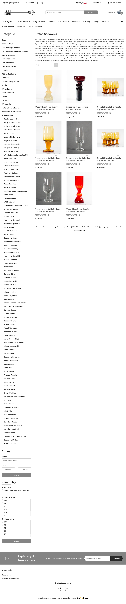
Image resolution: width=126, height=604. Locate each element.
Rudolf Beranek (10, 328)
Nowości (76, 22)
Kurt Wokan (9, 400)
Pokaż (16, 541)
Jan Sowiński (9, 299)
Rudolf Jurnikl (9, 314)
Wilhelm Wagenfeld (12, 180)
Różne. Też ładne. (9, 74)
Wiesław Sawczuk (11, 166)
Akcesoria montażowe (11, 111)
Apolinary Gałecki (11, 173)
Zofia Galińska (9, 350)
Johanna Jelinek (10, 332)
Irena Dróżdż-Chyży (12, 339)
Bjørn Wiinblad (10, 393)
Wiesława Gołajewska (13, 425)
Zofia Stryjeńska (10, 296)
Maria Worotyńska (11, 252)
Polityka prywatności (10, 578)
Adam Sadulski (10, 184)
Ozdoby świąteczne (10, 81)
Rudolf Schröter (10, 317)
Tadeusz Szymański (12, 223)
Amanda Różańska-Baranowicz (16, 205)
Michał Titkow (9, 285)
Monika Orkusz (10, 415)
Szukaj (16, 475)
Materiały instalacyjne (11, 108)
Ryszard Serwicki (11, 151)
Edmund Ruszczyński (12, 242)
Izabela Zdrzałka (11, 277)
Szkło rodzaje (8, 44)
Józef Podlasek (10, 159)
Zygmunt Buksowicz (12, 270)
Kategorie (8, 22)
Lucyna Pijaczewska (12, 144)
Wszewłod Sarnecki (12, 130)
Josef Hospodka (10, 245)
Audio (4, 85)
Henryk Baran (9, 433)
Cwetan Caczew (10, 310)
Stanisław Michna (11, 440)
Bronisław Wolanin (11, 216)
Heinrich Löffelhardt (12, 177)
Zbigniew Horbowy (11, 148)
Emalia (5, 70)
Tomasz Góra (9, 274)
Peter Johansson (11, 263)
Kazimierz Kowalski (12, 256)
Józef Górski (9, 133)
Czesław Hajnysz (10, 321)
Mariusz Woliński (10, 259)
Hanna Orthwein (11, 443)
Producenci (24, 22)
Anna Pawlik (9, 371)
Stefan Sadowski (11, 162)
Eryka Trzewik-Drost (12, 126)
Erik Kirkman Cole (11, 169)
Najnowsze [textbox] (40, 65)
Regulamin (6, 575)
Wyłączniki (6, 104)
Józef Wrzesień (10, 187)
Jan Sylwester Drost (12, 119)
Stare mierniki (8, 93)
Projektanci (39, 22)
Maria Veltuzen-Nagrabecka (15, 191)
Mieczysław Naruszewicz (14, 342)
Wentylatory (7, 89)
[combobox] (46, 65)
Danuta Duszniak (11, 213)
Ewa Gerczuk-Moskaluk (13, 306)
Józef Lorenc (9, 234)
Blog (96, 22)
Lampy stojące (8, 63)
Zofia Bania (8, 195)
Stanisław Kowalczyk (12, 357)
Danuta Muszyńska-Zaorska (15, 436)
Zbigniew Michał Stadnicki (15, 397)
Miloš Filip (8, 411)
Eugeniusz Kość (10, 281)
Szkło (52, 22)
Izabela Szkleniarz (11, 407)
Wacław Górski (10, 379)
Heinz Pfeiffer (9, 335)
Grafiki (4, 96)
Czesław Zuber (10, 198)
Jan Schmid (8, 267)
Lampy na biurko (9, 66)
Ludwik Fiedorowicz (12, 137)
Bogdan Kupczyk (11, 141)
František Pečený (11, 249)
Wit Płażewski (9, 202)
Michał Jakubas (10, 292)
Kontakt (106, 22)
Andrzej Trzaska (10, 375)
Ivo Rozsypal (9, 353)
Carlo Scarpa (9, 227)
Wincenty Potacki (11, 209)
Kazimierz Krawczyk (12, 220)
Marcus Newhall (10, 382)
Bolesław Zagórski (11, 429)
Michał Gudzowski (11, 346)
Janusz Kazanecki (11, 360)
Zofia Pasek (8, 368)
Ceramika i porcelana (11, 47)
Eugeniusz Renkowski (12, 288)
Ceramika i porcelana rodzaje (15, 51)
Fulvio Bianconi (10, 404)
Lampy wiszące (8, 55)
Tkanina (5, 78)
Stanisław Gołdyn (11, 238)
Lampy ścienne (8, 59)
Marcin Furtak (9, 386)
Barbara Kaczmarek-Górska (15, 303)
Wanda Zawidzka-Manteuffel (16, 155)
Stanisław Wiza (10, 324)
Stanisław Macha (11, 418)
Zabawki (5, 100)
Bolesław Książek (11, 422)
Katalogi (87, 22)
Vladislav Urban (10, 231)
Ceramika (63, 22)
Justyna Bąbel (9, 389)
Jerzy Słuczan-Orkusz (12, 122)
